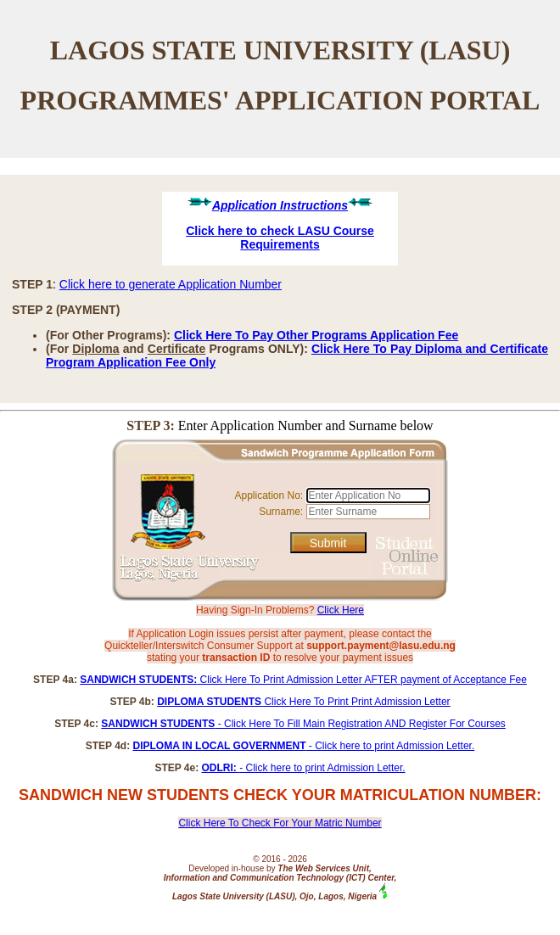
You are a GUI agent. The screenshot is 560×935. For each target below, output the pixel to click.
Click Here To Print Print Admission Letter (303, 702)
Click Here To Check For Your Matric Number (279, 823)
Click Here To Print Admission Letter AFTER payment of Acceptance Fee (303, 680)
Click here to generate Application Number (170, 284)
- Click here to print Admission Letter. (304, 746)
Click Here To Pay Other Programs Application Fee (316, 335)
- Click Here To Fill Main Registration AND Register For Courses (303, 724)
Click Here (340, 610)
